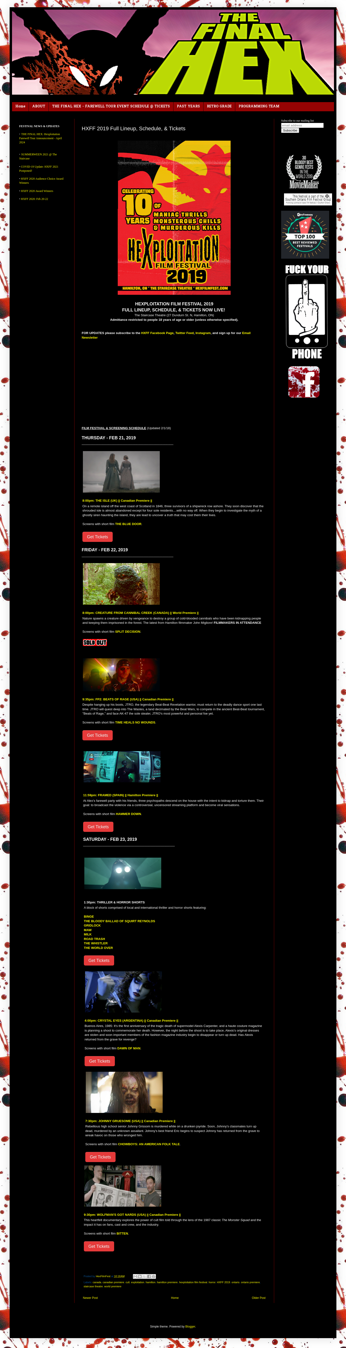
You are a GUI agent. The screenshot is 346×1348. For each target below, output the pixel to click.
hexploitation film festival (193, 1282)
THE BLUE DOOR (128, 524)
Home (20, 106)
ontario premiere (250, 1282)
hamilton (150, 1282)
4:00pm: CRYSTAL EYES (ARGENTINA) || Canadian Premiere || (131, 1020)
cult (128, 1282)
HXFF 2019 (223, 1282)
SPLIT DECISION (127, 631)
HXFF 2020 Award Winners (37, 191)
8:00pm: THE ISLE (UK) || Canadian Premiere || (117, 500)
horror (212, 1282)
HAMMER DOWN (128, 814)
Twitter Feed (184, 333)
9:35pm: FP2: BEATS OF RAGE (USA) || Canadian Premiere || (127, 699)
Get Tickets (97, 536)
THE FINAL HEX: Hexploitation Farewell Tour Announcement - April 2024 (40, 138)
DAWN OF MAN (128, 1048)
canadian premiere (113, 1282)
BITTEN (122, 1233)
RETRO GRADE (219, 106)
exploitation (137, 1282)
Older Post (259, 1298)
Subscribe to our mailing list (297, 120)
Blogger (190, 1326)
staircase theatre (93, 1286)
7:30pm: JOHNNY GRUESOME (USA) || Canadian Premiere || (130, 1121)
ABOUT (38, 106)
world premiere (112, 1286)
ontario (236, 1282)
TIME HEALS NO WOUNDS (135, 722)
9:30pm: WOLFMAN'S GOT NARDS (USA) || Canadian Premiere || (132, 1214)
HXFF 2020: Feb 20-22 (34, 199)
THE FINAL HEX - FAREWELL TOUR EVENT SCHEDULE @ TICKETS (111, 106)
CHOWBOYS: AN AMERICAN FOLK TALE (149, 1144)
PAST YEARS (188, 106)
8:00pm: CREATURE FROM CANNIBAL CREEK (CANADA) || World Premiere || (140, 613)
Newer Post (90, 1298)
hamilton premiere (167, 1282)
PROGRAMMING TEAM (259, 106)
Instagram (203, 333)
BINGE (89, 916)
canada (97, 1282)
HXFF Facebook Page (157, 333)
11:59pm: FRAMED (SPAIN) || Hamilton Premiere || (120, 795)
